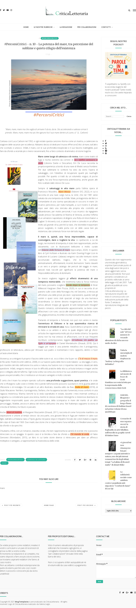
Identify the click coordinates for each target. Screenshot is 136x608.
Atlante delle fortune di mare (56, 250)
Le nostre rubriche (43, 27)
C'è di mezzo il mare (87, 358)
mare (4, 463)
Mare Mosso (64, 191)
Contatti (106, 27)
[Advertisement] (118, 202)
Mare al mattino (14, 412)
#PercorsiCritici (49, 38)
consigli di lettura (36, 460)
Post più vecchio (87, 505)
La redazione (66, 27)
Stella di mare (81, 387)
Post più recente (11, 505)
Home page (49, 505)
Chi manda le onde (79, 434)
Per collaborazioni (86, 27)
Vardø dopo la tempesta (78, 285)
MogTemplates (22, 601)
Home (26, 27)
